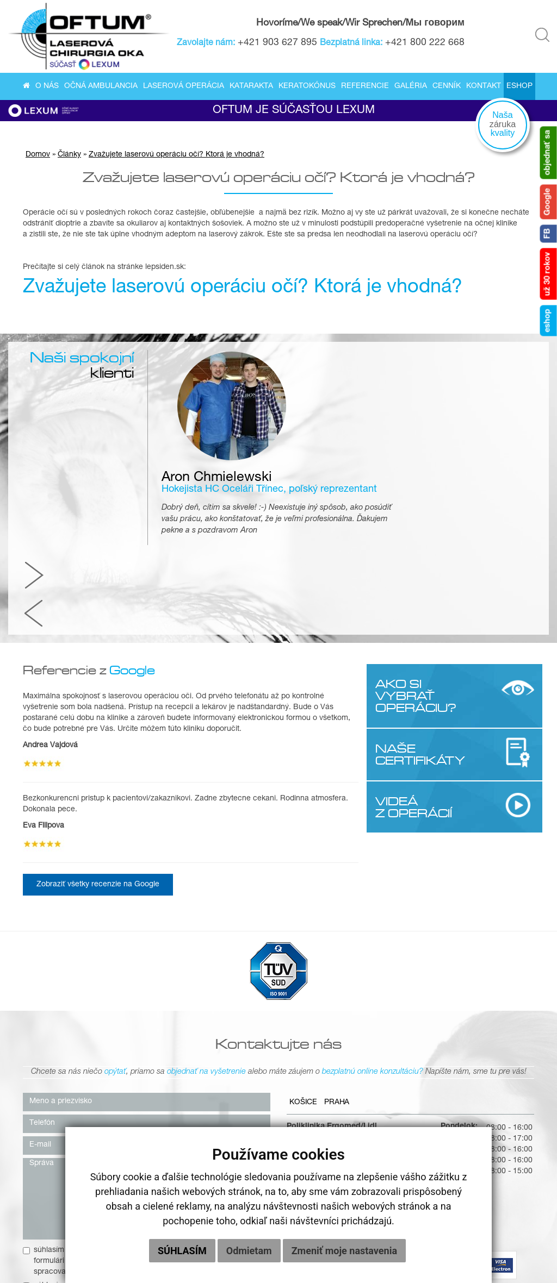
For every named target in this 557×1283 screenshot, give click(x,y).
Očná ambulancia (101, 87)
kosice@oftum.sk (380, 1046)
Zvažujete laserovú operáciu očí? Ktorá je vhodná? (176, 159)
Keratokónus (307, 87)
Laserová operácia (183, 87)
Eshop (519, 87)
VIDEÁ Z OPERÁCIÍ (413, 636)
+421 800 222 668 (426, 43)
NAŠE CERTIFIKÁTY (415, 583)
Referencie (365, 87)
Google (548, 202)
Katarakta (251, 87)
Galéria (410, 87)
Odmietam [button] (249, 1250)
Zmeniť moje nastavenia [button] (344, 1250)
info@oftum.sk (375, 1057)
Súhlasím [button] (182, 1250)
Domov (38, 159)
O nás (47, 87)
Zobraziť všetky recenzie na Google (97, 714)
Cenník (446, 87)
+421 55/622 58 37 (384, 1009)
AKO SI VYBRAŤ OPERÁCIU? (415, 525)
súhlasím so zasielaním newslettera (89, 1116)
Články (69, 159)
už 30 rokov (548, 274)
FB (548, 234)
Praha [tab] (338, 933)
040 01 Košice (311, 988)
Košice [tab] (303, 933)
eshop (548, 321)
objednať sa (548, 153)
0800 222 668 (375, 1020)
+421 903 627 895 (278, 43)
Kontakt (483, 87)
